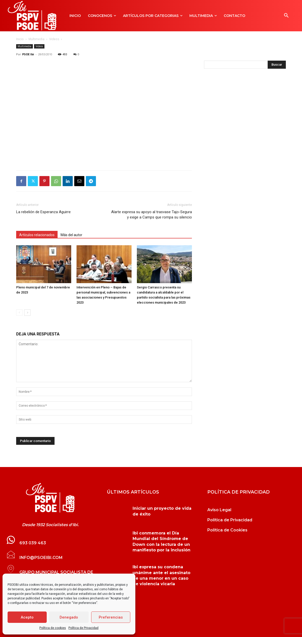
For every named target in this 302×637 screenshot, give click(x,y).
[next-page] (27, 312)
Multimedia (36, 39)
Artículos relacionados (37, 235)
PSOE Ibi (28, 54)
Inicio (20, 39)
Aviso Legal (219, 509)
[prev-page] (19, 312)
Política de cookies (52, 628)
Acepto (27, 617)
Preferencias (111, 617)
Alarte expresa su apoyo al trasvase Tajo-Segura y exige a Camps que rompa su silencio (151, 214)
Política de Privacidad (83, 628)
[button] (286, 15)
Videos (54, 39)
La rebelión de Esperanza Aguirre (43, 212)
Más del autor (71, 235)
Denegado (69, 617)
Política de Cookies (227, 530)
